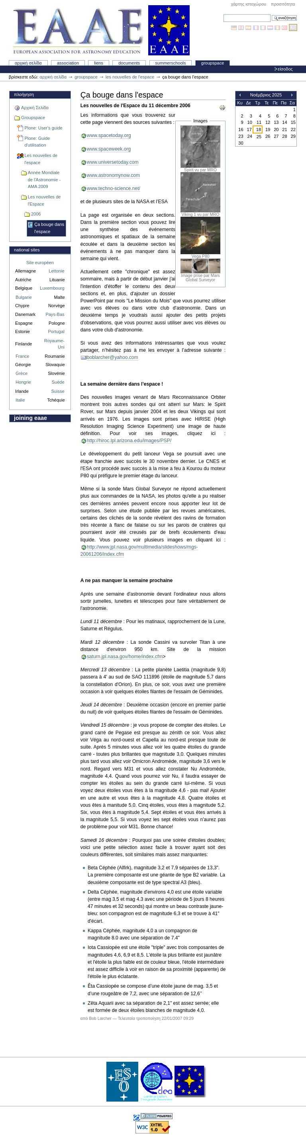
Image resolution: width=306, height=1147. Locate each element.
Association (68, 63)
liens (98, 63)
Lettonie (56, 271)
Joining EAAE (30, 418)
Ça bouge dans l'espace (49, 228)
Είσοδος (285, 69)
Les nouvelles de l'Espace (44, 200)
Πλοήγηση (24, 94)
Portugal (56, 331)
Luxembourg (52, 288)
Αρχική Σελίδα (28, 63)
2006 (36, 214)
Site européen (40, 262)
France (22, 356)
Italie (20, 400)
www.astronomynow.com (113, 175)
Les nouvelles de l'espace (130, 77)
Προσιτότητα (283, 4)
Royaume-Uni (54, 344)
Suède (58, 382)
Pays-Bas (54, 314)
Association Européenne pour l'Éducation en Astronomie (100, 30)
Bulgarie (23, 297)
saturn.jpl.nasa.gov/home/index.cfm (125, 656)
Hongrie (23, 382)
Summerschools (170, 63)
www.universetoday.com (113, 162)
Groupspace (212, 63)
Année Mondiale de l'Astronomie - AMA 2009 (44, 179)
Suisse (57, 391)
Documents (129, 63)
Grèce (21, 373)
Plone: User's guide (43, 127)
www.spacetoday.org (109, 135)
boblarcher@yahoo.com (112, 357)
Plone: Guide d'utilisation (37, 142)
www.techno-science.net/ (113, 188)
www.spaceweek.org (109, 149)
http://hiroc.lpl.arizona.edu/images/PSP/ (129, 440)
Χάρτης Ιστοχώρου (248, 4)
